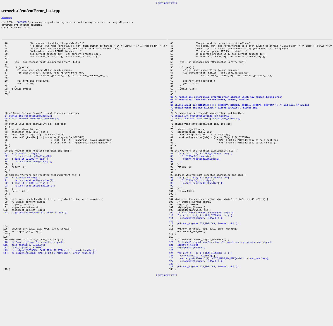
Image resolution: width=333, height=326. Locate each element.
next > (174, 2)
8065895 (22, 22)
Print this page (6, 18)
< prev (159, 2)
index (166, 2)
